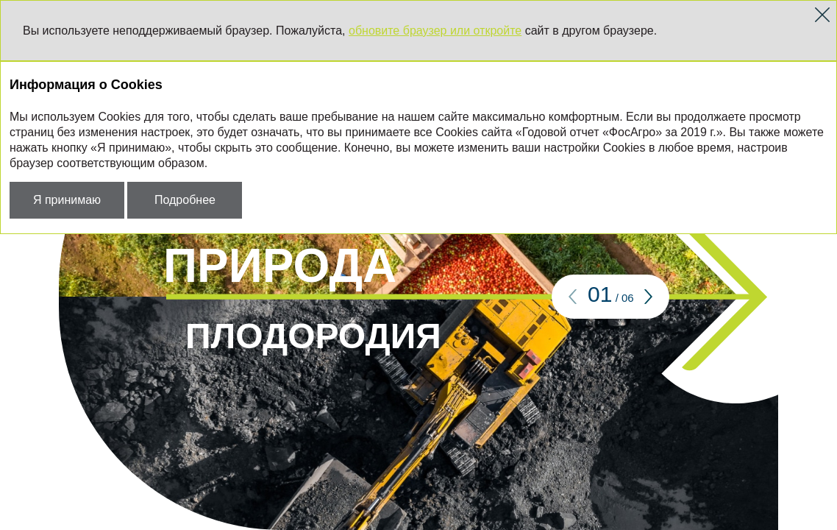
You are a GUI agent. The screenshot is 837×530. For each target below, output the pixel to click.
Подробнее (185, 200)
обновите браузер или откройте (435, 30)
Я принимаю (67, 200)
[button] (573, 297)
